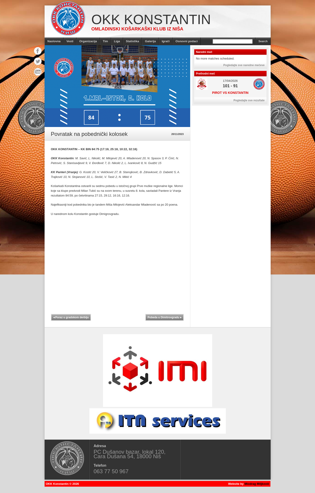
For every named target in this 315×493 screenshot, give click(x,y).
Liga (117, 41)
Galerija (150, 41)
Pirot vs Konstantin (230, 93)
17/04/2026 (230, 80)
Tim (105, 41)
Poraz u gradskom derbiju (71, 317)
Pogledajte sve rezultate (249, 100)
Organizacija (88, 41)
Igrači (166, 41)
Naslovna (54, 41)
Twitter (38, 61)
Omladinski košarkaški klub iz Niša (137, 28)
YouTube (38, 72)
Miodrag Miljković (256, 484)
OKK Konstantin (151, 19)
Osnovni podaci (187, 41)
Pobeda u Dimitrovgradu (164, 317)
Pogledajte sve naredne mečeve (244, 65)
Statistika (132, 41)
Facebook (38, 51)
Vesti (69, 41)
